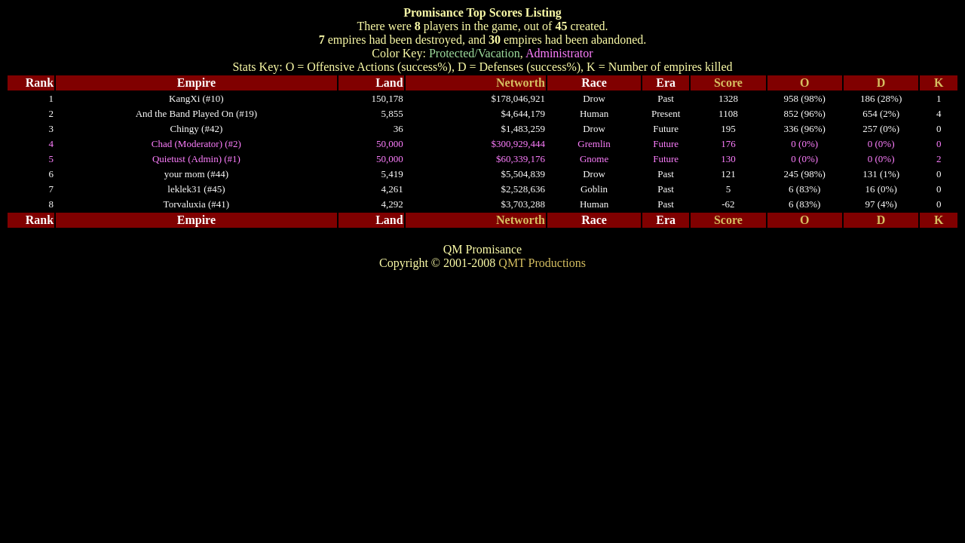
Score (728, 82)
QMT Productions (542, 262)
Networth (520, 82)
